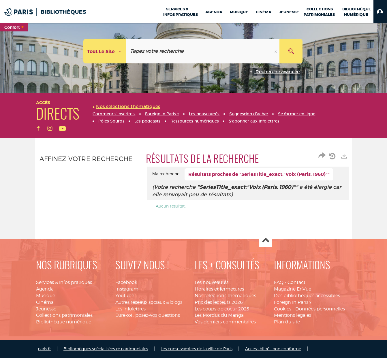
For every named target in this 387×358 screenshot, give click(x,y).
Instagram (126, 289)
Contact (296, 282)
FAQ (278, 282)
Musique (45, 295)
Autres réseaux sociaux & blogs (148, 302)
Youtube (124, 295)
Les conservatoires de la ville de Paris (196, 348)
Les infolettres (130, 309)
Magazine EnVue (292, 289)
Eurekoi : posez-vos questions (147, 315)
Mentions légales (292, 315)
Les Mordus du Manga (219, 315)
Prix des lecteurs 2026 (219, 302)
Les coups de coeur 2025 (222, 309)
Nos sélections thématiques (225, 295)
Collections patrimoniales (64, 315)
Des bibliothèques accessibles (307, 295)
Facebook (126, 282)
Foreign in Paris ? (292, 302)
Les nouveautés (211, 282)
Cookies (282, 309)
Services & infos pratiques (64, 282)
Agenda (45, 289)
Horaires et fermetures (219, 289)
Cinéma (45, 302)
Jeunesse (46, 309)
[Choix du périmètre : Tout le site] (105, 51)
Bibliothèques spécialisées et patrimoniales (105, 348)
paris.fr (44, 348)
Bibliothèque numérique (63, 322)
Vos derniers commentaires (225, 322)
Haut (265, 240)
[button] (380, 11)
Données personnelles (320, 309)
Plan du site (287, 322)
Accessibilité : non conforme (273, 348)
